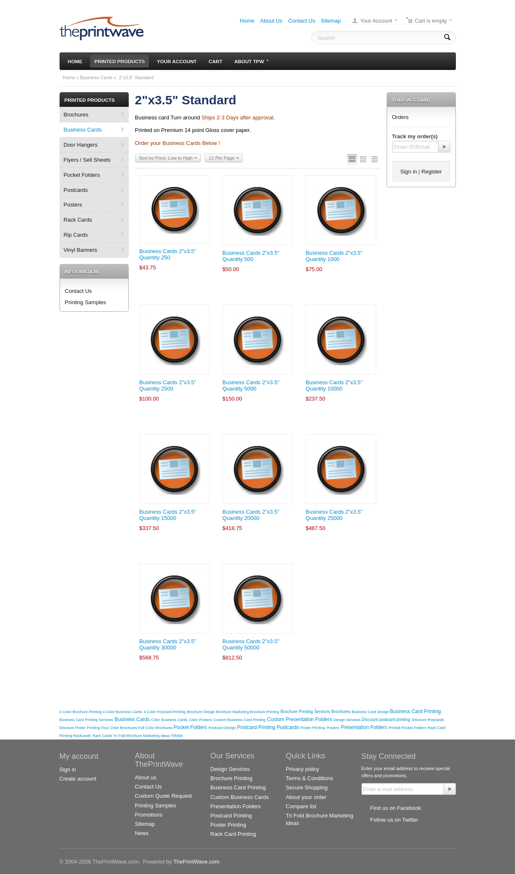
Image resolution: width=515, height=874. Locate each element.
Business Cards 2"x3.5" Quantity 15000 (167, 515)
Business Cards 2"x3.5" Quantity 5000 (250, 385)
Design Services (347, 720)
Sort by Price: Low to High (168, 158)
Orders (400, 117)
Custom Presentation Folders (300, 719)
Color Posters (200, 720)
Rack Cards (78, 220)
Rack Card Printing (233, 834)
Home (247, 21)
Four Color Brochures (119, 728)
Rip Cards (76, 235)
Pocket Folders (82, 175)
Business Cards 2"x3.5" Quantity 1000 (334, 256)
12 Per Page (224, 158)
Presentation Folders (364, 727)
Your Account (376, 21)
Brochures (76, 114)
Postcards (76, 190)
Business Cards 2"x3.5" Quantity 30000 (167, 644)
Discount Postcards (428, 720)
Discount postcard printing (386, 719)
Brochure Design (201, 712)
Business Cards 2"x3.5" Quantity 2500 (167, 385)
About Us (271, 21)
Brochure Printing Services (306, 711)
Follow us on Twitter (394, 820)
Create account (78, 779)
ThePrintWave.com (196, 861)
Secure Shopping (307, 787)
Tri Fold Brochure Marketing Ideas (142, 736)
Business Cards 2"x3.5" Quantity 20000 (250, 515)
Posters (73, 205)
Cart (215, 61)
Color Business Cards (169, 720)
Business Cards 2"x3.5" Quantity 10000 (334, 385)
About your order (306, 797)
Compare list (301, 806)
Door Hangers (81, 145)
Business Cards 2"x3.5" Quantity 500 (250, 256)
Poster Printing (312, 728)
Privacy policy (302, 769)
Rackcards (82, 736)
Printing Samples (85, 302)
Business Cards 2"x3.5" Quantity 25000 (334, 515)
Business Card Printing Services (86, 720)
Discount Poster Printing (80, 728)
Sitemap (331, 21)
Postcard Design (222, 728)
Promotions (149, 815)
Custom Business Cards (240, 797)
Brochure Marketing (233, 712)
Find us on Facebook (395, 808)
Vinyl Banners (80, 250)
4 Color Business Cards (122, 712)
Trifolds (177, 736)
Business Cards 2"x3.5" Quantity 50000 (250, 644)
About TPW (251, 61)
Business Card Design (370, 712)
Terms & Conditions (309, 778)
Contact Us (301, 21)
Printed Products (119, 61)
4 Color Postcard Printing (165, 712)
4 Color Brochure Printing (81, 712)
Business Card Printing (415, 711)
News (142, 833)
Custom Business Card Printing (239, 720)
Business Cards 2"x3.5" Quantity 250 (167, 254)
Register (431, 171)
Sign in (409, 171)
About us (145, 777)
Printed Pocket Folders (407, 728)
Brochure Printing (264, 712)
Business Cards (96, 77)
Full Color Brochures (156, 728)
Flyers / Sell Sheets (87, 160)
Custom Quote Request (163, 796)
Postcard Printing (256, 727)
